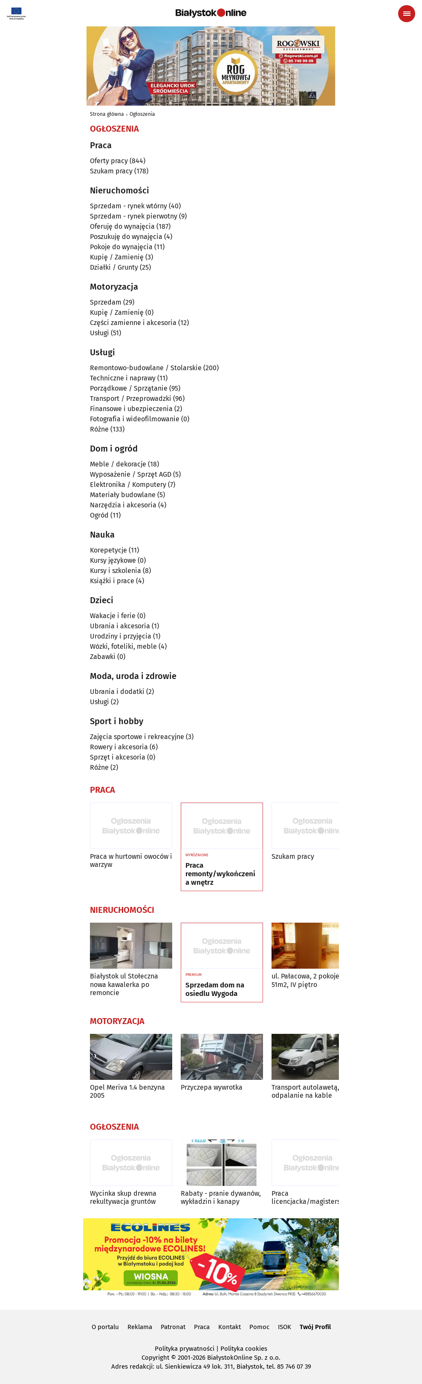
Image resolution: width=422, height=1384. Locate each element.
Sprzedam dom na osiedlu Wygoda (214, 989)
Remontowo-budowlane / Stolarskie (146, 368)
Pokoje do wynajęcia (121, 247)
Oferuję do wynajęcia (122, 226)
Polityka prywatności (184, 1348)
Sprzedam (105, 302)
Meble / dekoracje (118, 464)
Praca (202, 1327)
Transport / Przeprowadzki (130, 398)
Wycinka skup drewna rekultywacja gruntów (123, 1197)
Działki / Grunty (114, 267)
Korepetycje (108, 550)
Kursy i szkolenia (115, 571)
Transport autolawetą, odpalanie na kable (305, 1091)
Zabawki (103, 657)
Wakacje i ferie (113, 616)
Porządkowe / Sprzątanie (129, 388)
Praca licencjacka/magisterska (309, 1197)
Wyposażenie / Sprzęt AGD (130, 474)
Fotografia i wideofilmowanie (134, 419)
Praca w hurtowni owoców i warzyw (131, 860)
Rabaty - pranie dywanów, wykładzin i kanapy (221, 1197)
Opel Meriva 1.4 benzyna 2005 (127, 1091)
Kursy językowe (113, 560)
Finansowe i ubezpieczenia (131, 409)
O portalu (105, 1327)
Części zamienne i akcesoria (133, 323)
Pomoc (259, 1327)
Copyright (155, 1357)
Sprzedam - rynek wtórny (128, 206)
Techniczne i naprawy (123, 378)
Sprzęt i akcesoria (117, 757)
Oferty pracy (109, 161)
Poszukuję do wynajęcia (126, 237)
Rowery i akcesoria (119, 747)
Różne (99, 429)
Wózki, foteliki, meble (123, 646)
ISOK (284, 1327)
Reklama (139, 1327)
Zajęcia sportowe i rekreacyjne (137, 737)
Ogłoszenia (142, 114)
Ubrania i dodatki (117, 692)
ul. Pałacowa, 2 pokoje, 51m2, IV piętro (306, 980)
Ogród (99, 515)
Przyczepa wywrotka (212, 1087)
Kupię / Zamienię (117, 257)
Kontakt (229, 1327)
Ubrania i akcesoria (120, 626)
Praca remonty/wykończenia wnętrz (220, 874)
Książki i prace (112, 581)
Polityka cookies (243, 1348)
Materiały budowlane (123, 495)
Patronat (173, 1327)
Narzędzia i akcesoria (123, 505)
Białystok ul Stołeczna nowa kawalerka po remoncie (124, 984)
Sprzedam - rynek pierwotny (133, 216)
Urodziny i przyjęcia (120, 636)
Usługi (99, 333)
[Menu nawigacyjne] (406, 13)
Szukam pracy (111, 171)
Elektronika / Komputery (128, 485)
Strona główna (107, 114)
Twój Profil (315, 1327)
